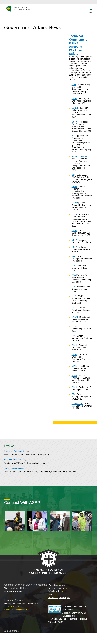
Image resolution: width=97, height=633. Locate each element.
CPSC (74, 308)
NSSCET (76, 108)
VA (73, 136)
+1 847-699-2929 (11, 607)
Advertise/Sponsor (56, 585)
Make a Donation (56, 588)
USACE (75, 317)
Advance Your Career (13, 460)
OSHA (74, 99)
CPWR (75, 203)
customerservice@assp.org (16, 610)
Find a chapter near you (59, 597)
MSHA (74, 375)
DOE (74, 85)
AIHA (74, 296)
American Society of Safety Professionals (19, 9)
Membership (54, 591)
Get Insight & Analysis (14, 468)
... (5, 34)
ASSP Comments (79, 156)
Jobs (50, 594)
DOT (74, 175)
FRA (74, 275)
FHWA (74, 187)
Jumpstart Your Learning (15, 451)
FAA (73, 256)
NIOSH (75, 366)
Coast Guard (77, 404)
